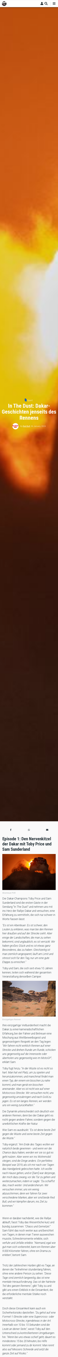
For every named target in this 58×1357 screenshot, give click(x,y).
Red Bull (26, 426)
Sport (30, 400)
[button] (10, 830)
